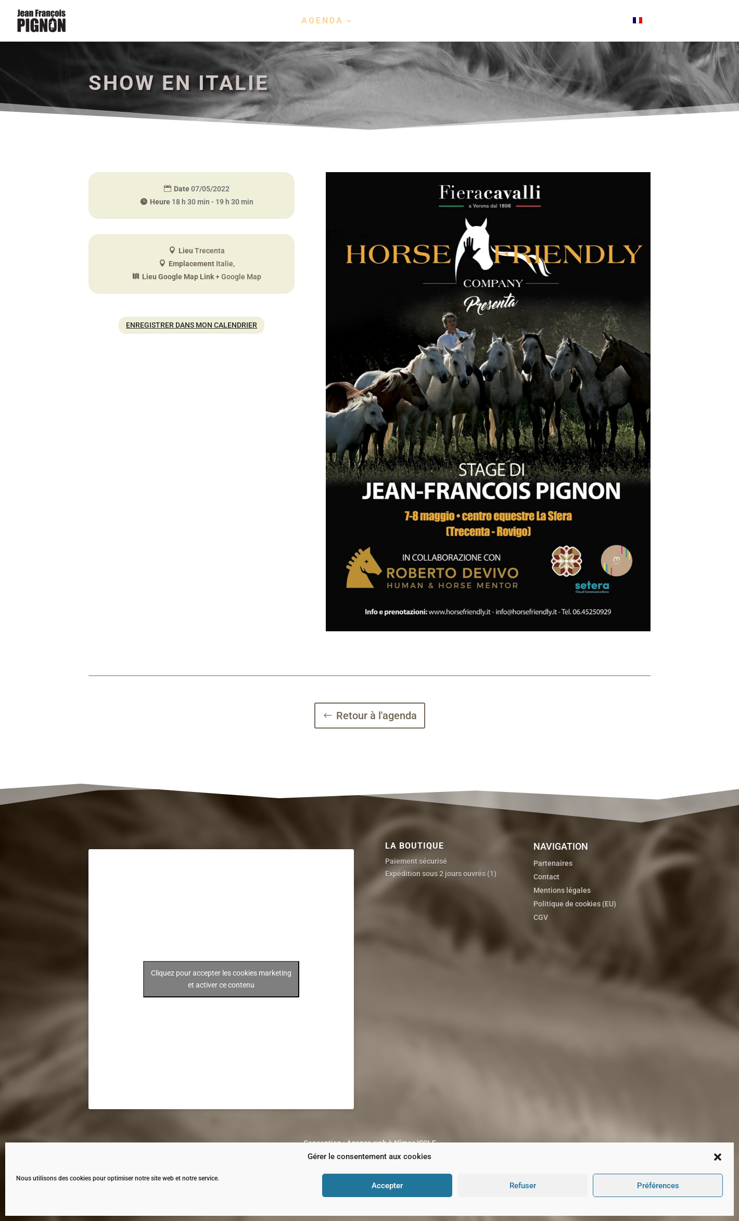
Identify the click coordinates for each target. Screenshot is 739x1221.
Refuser (522, 1185)
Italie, (225, 263)
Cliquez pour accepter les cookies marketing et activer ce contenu (221, 1081)
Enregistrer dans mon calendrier (191, 325)
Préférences (658, 1185)
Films (455, 21)
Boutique (521, 21)
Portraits (396, 21)
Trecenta (210, 250)
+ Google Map (238, 276)
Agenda (322, 21)
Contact (595, 21)
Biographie (203, 21)
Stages (268, 21)
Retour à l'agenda (376, 715)
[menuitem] (665, 29)
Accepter (387, 1185)
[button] (717, 1157)
